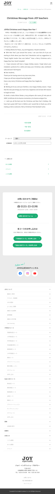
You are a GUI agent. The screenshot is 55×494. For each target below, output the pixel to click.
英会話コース (11, 383)
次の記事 (27, 131)
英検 (6, 422)
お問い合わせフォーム (26, 216)
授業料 (7, 431)
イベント (8, 169)
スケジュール (11, 370)
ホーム (19, 9)
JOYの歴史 (10, 302)
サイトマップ (27, 483)
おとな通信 (33, 22)
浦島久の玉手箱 (11, 319)
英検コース (10, 357)
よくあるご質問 (11, 306)
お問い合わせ (27, 477)
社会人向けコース (10, 379)
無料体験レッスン (12, 366)
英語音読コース (11, 349)
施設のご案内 (11, 294)
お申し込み (10, 374)
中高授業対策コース (12, 345)
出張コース (10, 396)
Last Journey (11, 323)
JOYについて (8, 289)
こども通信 (9, 174)
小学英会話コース (12, 337)
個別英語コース (11, 388)
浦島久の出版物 (11, 311)
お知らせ (25, 9)
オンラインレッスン (13, 409)
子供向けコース (9, 328)
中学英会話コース (12, 341)
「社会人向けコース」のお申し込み (25, 245)
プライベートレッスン (13, 362)
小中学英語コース (12, 353)
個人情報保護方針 (27, 481)
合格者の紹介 (11, 426)
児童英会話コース (12, 332)
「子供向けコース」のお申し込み (25, 238)
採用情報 (9, 315)
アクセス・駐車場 (12, 298)
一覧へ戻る (27, 127)
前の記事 (27, 123)
